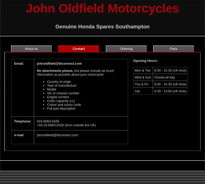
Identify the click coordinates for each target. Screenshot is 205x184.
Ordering (126, 49)
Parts (173, 49)
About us (31, 49)
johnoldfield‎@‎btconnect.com (59, 63)
